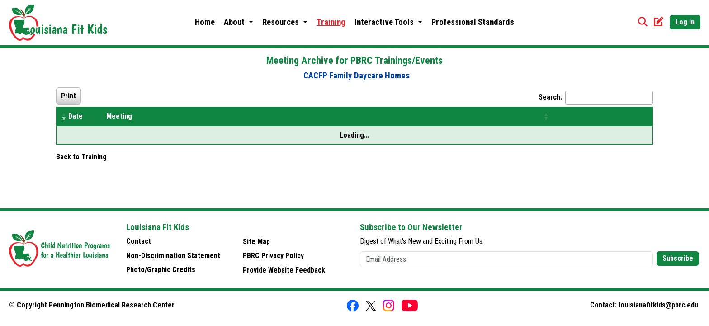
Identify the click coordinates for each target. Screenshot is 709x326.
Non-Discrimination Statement (173, 255)
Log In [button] (685, 22)
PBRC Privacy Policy (273, 255)
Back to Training (81, 157)
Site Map (256, 241)
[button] (63, 116)
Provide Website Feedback (284, 270)
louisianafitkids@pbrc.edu (658, 305)
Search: (550, 97)
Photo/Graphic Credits (160, 269)
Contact (138, 241)
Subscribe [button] (677, 258)
